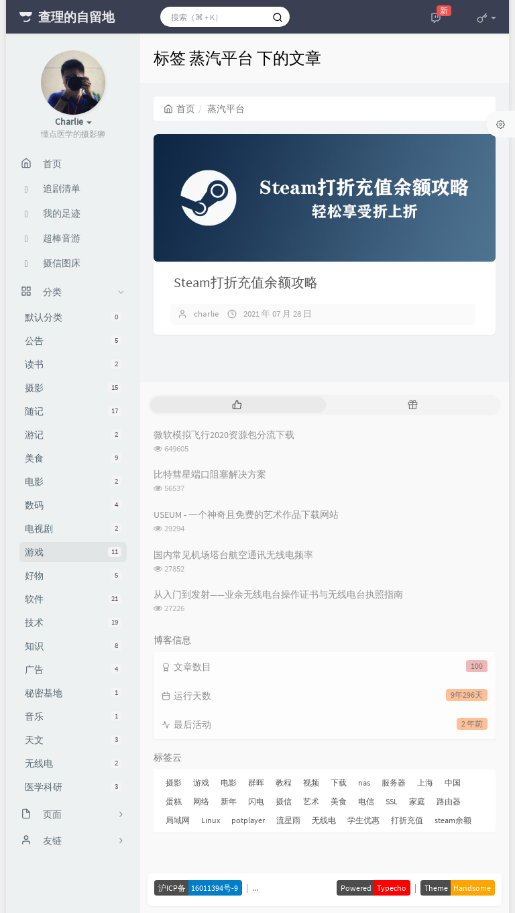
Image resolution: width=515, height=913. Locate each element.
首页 (179, 109)
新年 (229, 801)
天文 (73, 740)
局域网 (178, 820)
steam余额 (453, 820)
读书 (73, 364)
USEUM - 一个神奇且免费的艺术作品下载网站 (246, 514)
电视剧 (73, 529)
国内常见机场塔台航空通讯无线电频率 (233, 555)
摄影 (73, 388)
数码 (73, 505)
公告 (73, 341)
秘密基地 (73, 693)
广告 (73, 669)
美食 (73, 458)
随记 (73, 411)
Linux (210, 820)
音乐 (73, 716)
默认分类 (73, 317)
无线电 (73, 763)
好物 (73, 576)
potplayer (248, 820)
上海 (425, 782)
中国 (453, 782)
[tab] (237, 405)
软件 (73, 599)
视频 (311, 782)
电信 (366, 801)
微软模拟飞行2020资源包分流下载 (224, 435)
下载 (339, 782)
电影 (73, 482)
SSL (392, 801)
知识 (73, 646)
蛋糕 (174, 801)
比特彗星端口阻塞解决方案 (210, 474)
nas (364, 782)
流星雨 (288, 820)
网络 (201, 801)
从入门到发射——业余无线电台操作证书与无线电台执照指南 (278, 594)
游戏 (73, 552)
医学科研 (73, 787)
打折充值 (407, 820)
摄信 (284, 801)
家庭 (417, 801)
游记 (73, 435)
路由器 (449, 801)
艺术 (311, 801)
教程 (284, 782)
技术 (73, 622)
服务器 (394, 782)
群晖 (256, 782)
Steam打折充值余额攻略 (246, 282)
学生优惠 (363, 820)
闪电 (256, 801)
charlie (206, 313)
